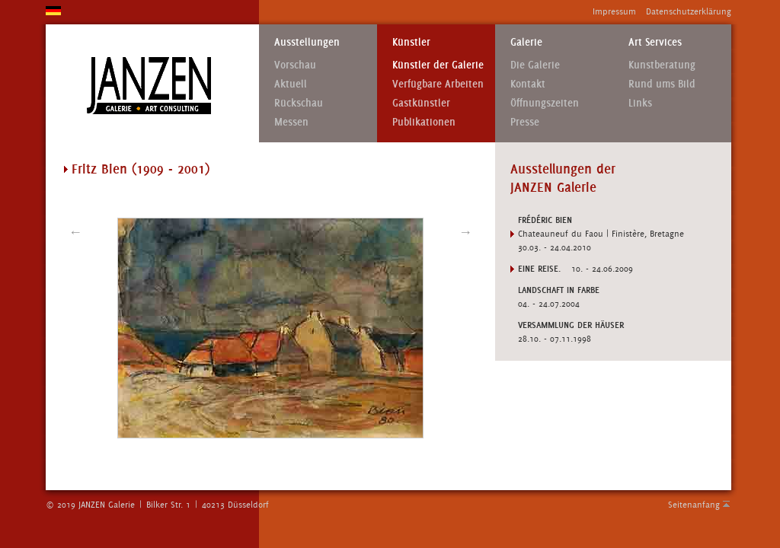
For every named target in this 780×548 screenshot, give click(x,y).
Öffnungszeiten (544, 103)
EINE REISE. (539, 268)
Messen (291, 122)
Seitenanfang (694, 504)
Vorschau (295, 65)
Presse (524, 122)
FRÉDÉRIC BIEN (545, 220)
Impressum (614, 11)
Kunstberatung (661, 65)
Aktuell (290, 84)
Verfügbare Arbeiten (438, 84)
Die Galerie (535, 65)
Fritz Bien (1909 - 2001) (140, 169)
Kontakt (527, 84)
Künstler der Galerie (438, 65)
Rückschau (298, 103)
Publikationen (424, 122)
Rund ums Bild (661, 84)
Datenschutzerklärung (688, 11)
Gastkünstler (421, 103)
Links (640, 103)
